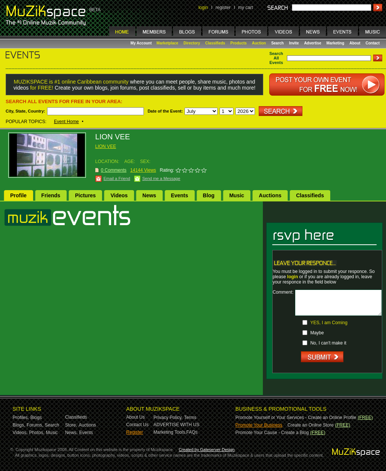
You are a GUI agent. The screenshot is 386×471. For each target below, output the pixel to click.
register (222, 7)
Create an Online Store (310, 425)
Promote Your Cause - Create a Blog (272, 432)
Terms (190, 417)
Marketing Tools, (170, 432)
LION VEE (105, 146)
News (149, 195)
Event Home (66, 121)
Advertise (312, 43)
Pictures (85, 195)
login (203, 7)
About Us (135, 417)
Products (238, 43)
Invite (294, 43)
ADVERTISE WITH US (177, 424)
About (354, 43)
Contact (373, 43)
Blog (209, 195)
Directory (191, 43)
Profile (18, 195)
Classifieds (215, 43)
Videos (119, 195)
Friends (51, 195)
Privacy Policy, (168, 417)
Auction (259, 43)
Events (179, 195)
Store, (71, 425)
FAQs (192, 432)
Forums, (35, 425)
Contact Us (137, 424)
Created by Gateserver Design (207, 449)
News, (71, 432)
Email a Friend (117, 178)
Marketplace (168, 43)
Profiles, (21, 417)
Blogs (36, 417)
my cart (245, 7)
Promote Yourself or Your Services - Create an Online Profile (295, 417)
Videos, (20, 432)
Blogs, (19, 425)
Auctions (270, 195)
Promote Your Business (258, 425)
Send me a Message (161, 178)
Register (134, 432)
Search (277, 43)
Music (236, 195)
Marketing (335, 43)
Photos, (36, 432)
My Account (142, 43)
